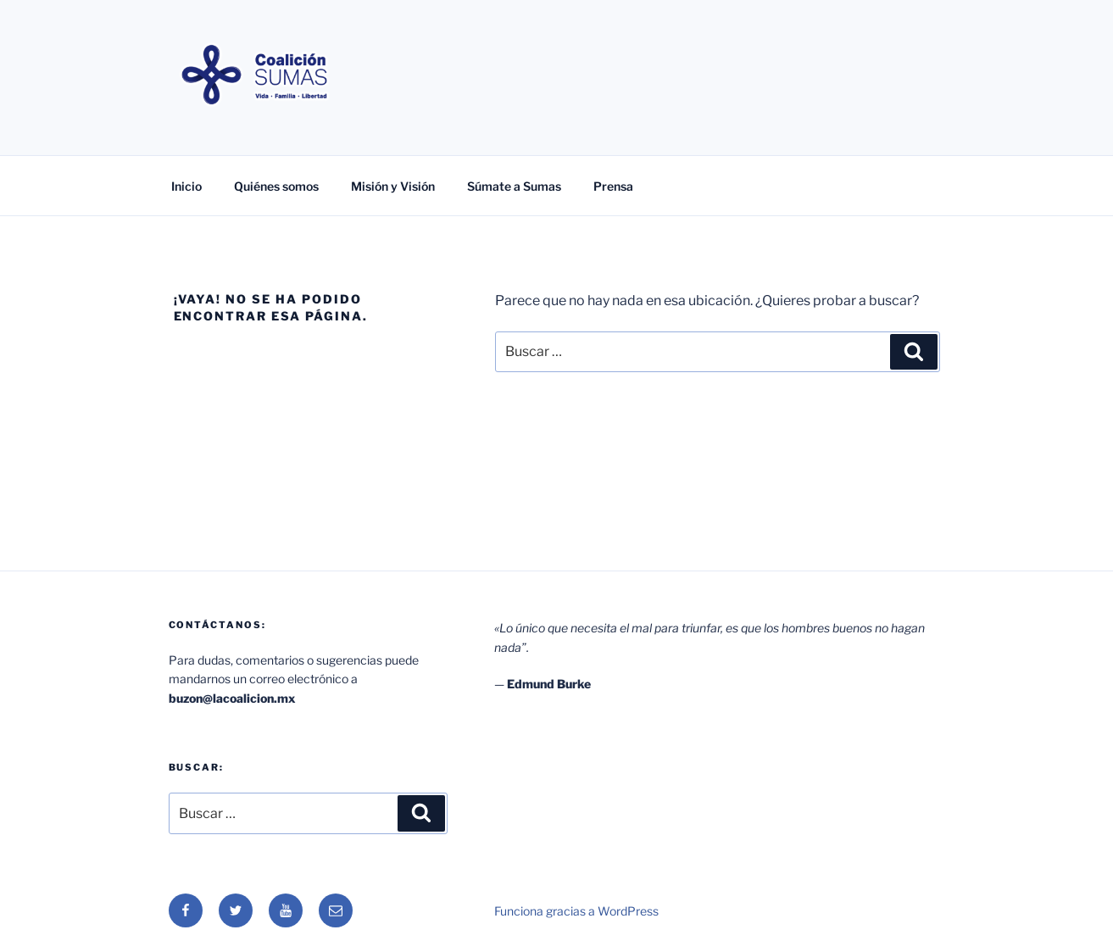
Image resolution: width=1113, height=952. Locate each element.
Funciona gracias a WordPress (576, 911)
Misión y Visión (393, 186)
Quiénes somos (276, 186)
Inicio (186, 186)
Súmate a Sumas (514, 186)
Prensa (613, 186)
